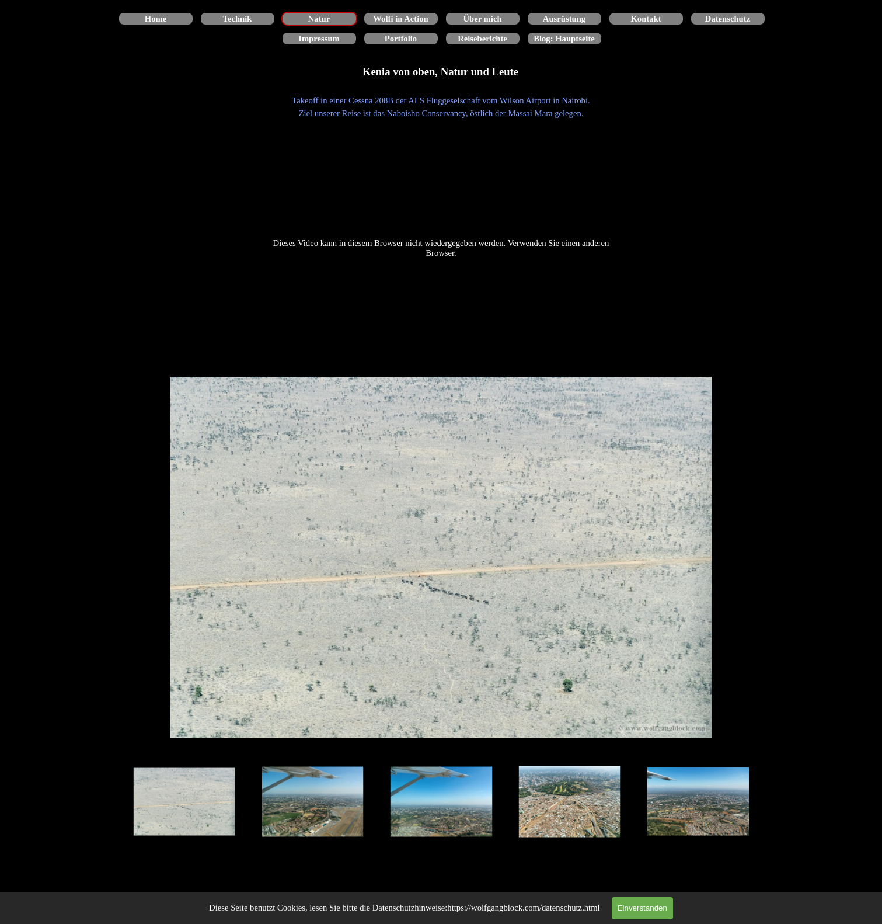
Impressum (319, 38)
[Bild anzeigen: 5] (698, 802)
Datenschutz (727, 18)
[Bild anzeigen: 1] (184, 802)
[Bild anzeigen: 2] (313, 802)
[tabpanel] (441, 107)
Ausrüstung (564, 18)
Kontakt (645, 18)
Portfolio (401, 38)
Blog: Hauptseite (564, 38)
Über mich (482, 18)
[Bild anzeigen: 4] (570, 802)
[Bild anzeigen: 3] (441, 802)
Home (155, 18)
